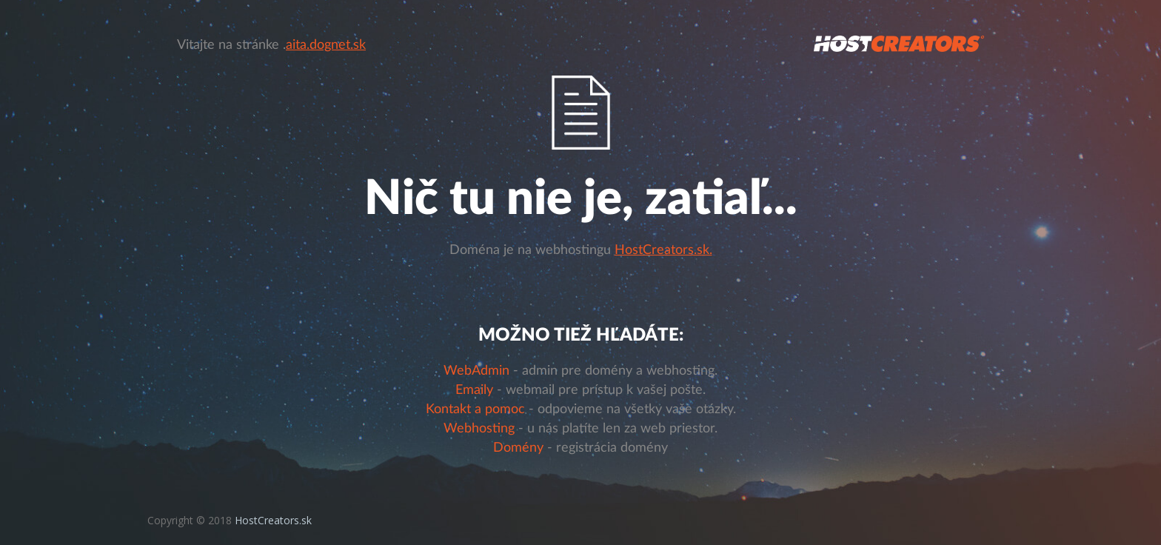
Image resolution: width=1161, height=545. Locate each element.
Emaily (474, 390)
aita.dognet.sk (326, 45)
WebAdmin (476, 371)
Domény (518, 448)
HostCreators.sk (273, 520)
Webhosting (479, 428)
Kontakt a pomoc (475, 409)
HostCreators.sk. (663, 250)
